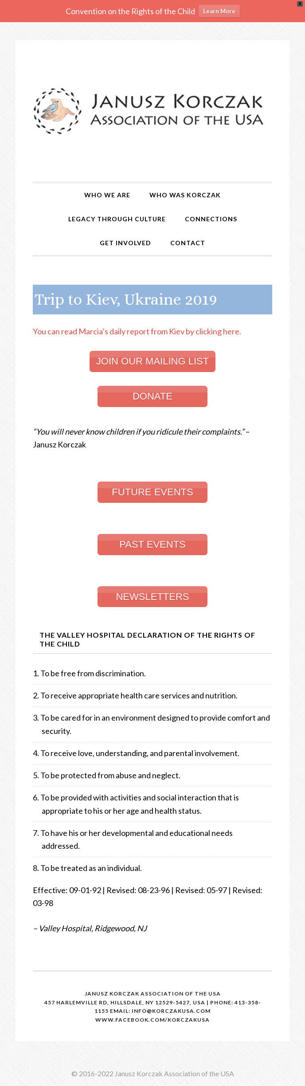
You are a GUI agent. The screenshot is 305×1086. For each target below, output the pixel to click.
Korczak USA (152, 110)
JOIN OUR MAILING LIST (152, 361)
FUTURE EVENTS (152, 492)
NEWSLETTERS (152, 596)
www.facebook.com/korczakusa (152, 1019)
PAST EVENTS (152, 544)
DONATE (152, 396)
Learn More (219, 11)
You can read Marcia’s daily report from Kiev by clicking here (137, 331)
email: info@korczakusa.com (160, 1011)
